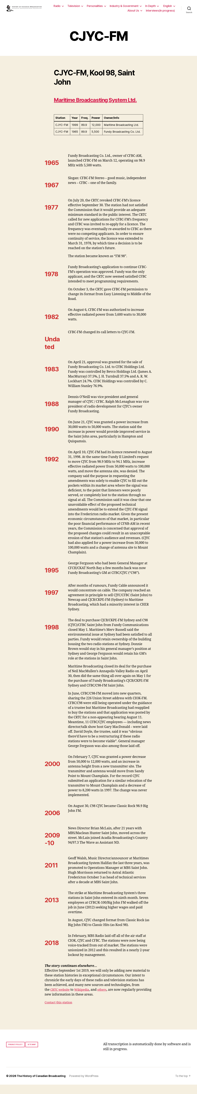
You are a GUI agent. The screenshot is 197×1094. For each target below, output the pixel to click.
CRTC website (60, 999)
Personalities (111, 6)
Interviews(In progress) (160, 11)
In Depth (167, 6)
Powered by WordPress (86, 1085)
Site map (32, 1054)
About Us (133, 11)
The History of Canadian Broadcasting (42, 1085)
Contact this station (59, 1012)
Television (90, 6)
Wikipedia (83, 999)
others (104, 999)
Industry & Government (140, 6)
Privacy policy (15, 1054)
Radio (73, 6)
